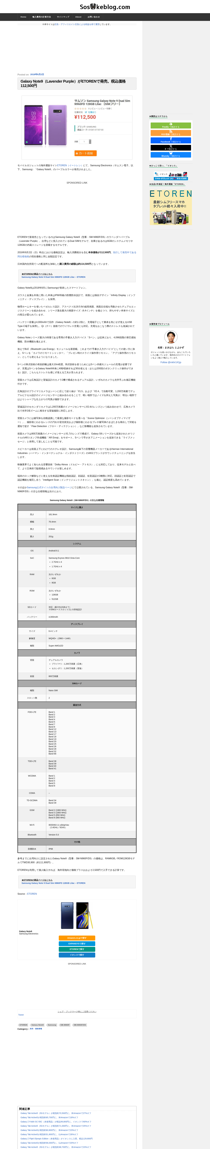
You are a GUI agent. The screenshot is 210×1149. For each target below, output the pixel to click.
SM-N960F (65, 1028)
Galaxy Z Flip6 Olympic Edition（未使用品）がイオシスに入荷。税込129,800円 (57, 1142)
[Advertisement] (77, 49)
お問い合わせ (94, 17)
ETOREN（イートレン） (70, 168)
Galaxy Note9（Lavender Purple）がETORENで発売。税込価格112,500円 (73, 85)
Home (23, 17)
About (78, 17)
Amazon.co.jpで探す (77, 941)
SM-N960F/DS (80, 1028)
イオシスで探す (77, 958)
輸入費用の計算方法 (42, 17)
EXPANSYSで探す (76, 946)
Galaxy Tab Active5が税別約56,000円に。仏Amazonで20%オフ (49, 1146)
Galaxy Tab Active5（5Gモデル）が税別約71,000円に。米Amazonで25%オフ (56, 1129)
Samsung (52, 1028)
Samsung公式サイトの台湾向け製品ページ (49, 490)
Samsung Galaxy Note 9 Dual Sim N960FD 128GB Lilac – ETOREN (53, 280)
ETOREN (32, 897)
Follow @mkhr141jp (171, 362)
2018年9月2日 (37, 74)
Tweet (21, 1018)
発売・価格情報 (37, 1032)
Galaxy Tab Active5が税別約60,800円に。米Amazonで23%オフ (49, 1133)
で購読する (170, 125)
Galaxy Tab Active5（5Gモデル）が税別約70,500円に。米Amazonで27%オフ (56, 1116)
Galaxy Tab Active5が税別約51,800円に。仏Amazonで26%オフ (49, 1137)
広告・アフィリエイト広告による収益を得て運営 (77, 24)
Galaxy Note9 (38, 1028)
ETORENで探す (77, 952)
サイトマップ (63, 17)
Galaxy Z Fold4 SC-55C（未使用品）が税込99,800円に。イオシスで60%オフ (56, 1125)
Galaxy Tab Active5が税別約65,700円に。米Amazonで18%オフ (49, 1120)
